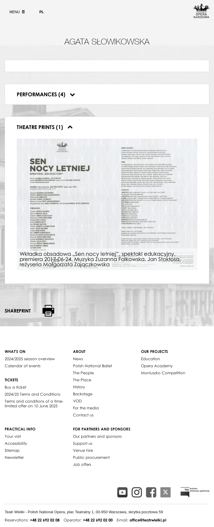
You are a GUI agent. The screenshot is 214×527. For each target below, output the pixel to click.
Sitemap (12, 450)
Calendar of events (22, 365)
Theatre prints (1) (45, 127)
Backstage (82, 394)
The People (83, 372)
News (78, 358)
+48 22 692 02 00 (98, 520)
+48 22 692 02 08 (45, 520)
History (79, 386)
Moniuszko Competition (163, 372)
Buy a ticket (15, 387)
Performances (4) (46, 94)
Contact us (83, 415)
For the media (86, 408)
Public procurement (91, 457)
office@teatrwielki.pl (148, 520)
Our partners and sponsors (97, 436)
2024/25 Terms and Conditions (32, 394)
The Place (82, 379)
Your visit (13, 436)
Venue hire (83, 450)
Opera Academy (157, 365)
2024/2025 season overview (30, 358)
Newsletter (14, 457)
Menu (16, 12)
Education (150, 358)
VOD (77, 401)
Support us (82, 443)
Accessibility (16, 443)
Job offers (82, 464)
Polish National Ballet (92, 365)
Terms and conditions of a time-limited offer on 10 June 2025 (34, 403)
